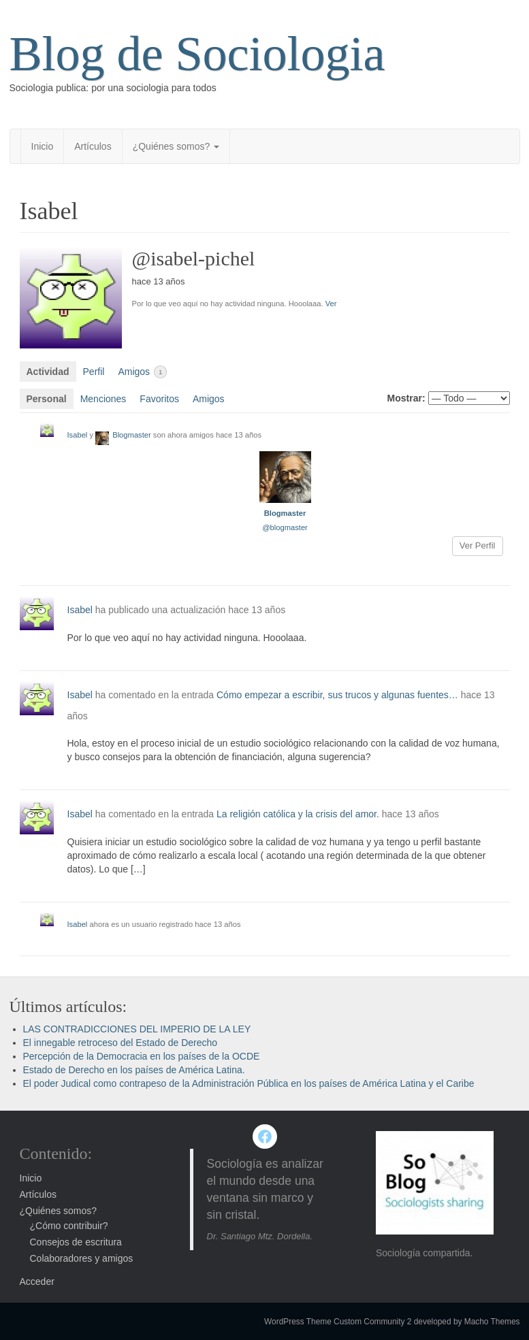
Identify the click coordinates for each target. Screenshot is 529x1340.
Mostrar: (406, 398)
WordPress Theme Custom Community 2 (337, 1321)
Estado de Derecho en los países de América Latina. (134, 1069)
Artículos (92, 146)
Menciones (103, 398)
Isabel (77, 435)
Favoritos (159, 398)
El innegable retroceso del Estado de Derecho (120, 1042)
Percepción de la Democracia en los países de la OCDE (141, 1056)
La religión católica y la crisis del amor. (298, 813)
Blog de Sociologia (197, 54)
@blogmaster (285, 527)
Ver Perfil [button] (478, 545)
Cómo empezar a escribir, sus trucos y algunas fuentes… (337, 694)
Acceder (37, 1281)
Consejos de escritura (76, 1242)
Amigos (142, 371)
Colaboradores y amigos (81, 1258)
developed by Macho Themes (467, 1321)
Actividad (48, 371)
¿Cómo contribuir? (69, 1225)
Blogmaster (131, 435)
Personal (47, 398)
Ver (331, 303)
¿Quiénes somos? (176, 146)
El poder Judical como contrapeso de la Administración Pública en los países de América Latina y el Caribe (249, 1083)
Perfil (94, 371)
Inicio (42, 146)
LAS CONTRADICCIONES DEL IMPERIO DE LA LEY (137, 1029)
